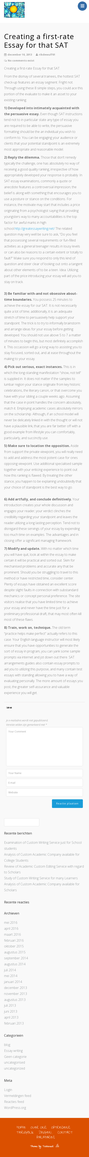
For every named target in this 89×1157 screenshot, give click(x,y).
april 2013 (11, 1017)
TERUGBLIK (25, 1133)
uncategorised (14, 1062)
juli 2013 (10, 1005)
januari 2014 (13, 981)
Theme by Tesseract (41, 1146)
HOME (21, 1128)
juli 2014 (10, 970)
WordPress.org (15, 1107)
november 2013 (15, 993)
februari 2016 (14, 940)
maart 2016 (12, 934)
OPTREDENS (60, 1128)
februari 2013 (14, 1023)
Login (8, 1089)
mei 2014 (10, 976)
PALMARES (46, 1138)
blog (7, 1044)
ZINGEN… (46, 1133)
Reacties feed (14, 1101)
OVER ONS (38, 1128)
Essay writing (13, 1050)
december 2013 (15, 987)
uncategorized (14, 1068)
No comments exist (21, 60)
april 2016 (11, 928)
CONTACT (65, 1133)
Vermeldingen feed (17, 1095)
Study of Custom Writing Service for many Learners (41, 878)
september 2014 (16, 958)
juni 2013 (10, 1011)
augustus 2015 (15, 952)
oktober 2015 (14, 946)
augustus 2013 (15, 999)
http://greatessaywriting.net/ (35, 228)
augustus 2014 (15, 964)
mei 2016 (10, 922)
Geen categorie (15, 1056)
